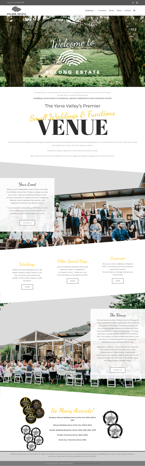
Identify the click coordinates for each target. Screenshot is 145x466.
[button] (134, 10)
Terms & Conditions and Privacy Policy (87, 463)
